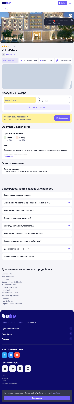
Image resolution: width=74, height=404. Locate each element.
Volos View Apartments (10, 295)
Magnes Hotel (7, 274)
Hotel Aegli (6, 290)
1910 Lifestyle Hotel (9, 285)
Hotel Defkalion (7, 301)
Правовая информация (9, 383)
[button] (4, 355)
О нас (4, 375)
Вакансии (5, 378)
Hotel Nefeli (6, 279)
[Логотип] (6, 3)
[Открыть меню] (70, 3)
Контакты (5, 380)
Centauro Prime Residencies (12, 282)
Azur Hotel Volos (8, 276)
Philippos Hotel (7, 298)
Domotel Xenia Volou (9, 287)
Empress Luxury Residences (12, 304)
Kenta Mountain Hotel (10, 293)
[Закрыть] (72, 20)
